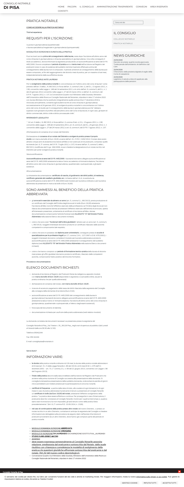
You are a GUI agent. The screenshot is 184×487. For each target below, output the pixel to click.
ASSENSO (36, 439)
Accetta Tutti (169, 483)
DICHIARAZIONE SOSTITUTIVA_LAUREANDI (86, 433)
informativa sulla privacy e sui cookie (151, 477)
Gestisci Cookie (129, 483)
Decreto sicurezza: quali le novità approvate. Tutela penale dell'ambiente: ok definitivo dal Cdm (131, 64)
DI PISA (11, 7)
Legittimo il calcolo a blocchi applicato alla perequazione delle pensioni (130, 80)
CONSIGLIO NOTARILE (17, 3)
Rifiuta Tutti (150, 483)
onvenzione (37, 456)
